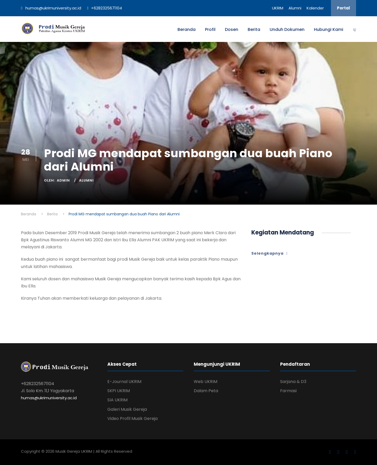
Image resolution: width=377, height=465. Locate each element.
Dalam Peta (206, 391)
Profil (210, 29)
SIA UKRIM (117, 400)
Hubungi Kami (328, 29)
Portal (343, 8)
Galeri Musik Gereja (127, 409)
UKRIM (277, 8)
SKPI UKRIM (118, 391)
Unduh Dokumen (287, 29)
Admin (63, 180)
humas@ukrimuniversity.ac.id (49, 398)
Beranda (187, 29)
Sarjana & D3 (293, 382)
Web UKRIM (205, 382)
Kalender (315, 8)
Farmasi (288, 391)
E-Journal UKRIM (124, 382)
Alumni (295, 8)
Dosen (231, 29)
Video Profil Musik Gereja (132, 418)
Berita (254, 29)
